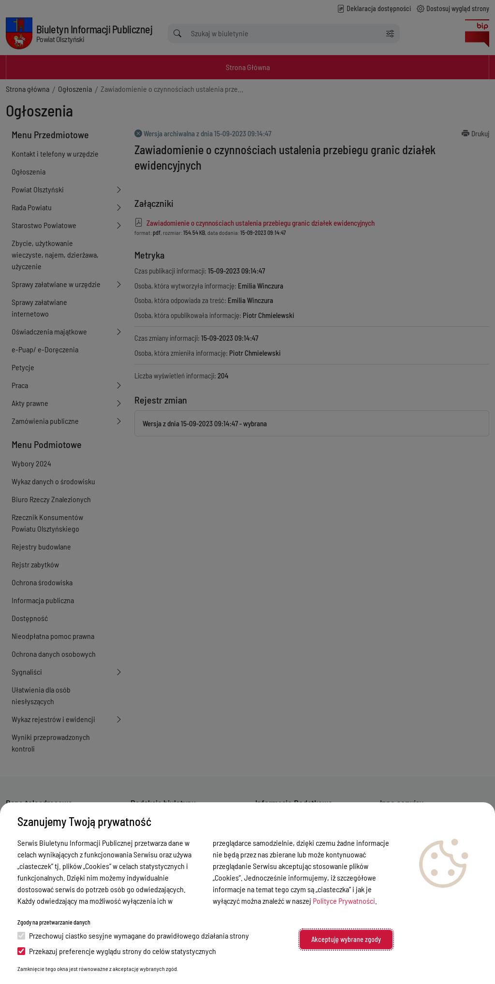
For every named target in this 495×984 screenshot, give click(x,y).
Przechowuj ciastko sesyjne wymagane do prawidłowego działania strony (133, 935)
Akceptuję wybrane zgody (346, 939)
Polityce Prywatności (344, 900)
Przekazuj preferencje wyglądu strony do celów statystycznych (116, 950)
